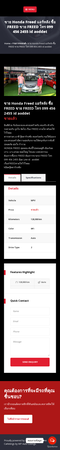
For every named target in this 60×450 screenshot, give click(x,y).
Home (7, 43)
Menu (30, 9)
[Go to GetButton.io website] (52, 447)
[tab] (12, 178)
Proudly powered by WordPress (20, 440)
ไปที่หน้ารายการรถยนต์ (18, 419)
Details (12, 177)
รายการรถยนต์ (19, 43)
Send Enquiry (30, 361)
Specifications (33, 177)
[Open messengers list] (52, 441)
